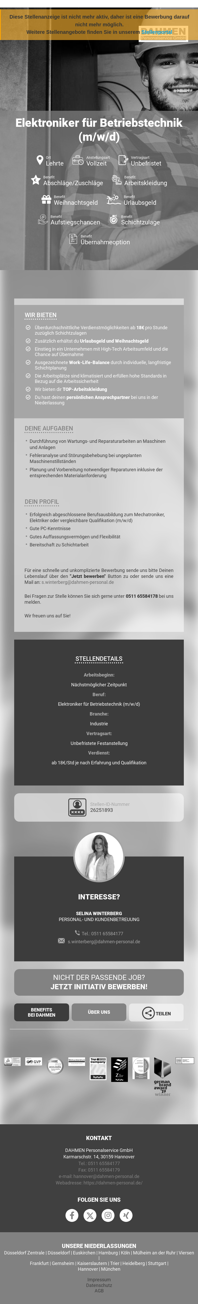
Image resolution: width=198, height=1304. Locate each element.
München (110, 1269)
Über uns (99, 1012)
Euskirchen (84, 1252)
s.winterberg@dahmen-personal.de (78, 582)
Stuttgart (157, 1263)
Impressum (99, 1279)
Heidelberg (133, 1263)
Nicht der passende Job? (99, 982)
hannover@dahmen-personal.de (106, 1176)
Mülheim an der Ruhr (154, 1252)
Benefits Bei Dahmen (41, 1012)
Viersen (186, 1252)
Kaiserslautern (92, 1263)
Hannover (88, 1269)
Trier (114, 1263)
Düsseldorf (59, 1252)
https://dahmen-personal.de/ (113, 1182)
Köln (125, 1252)
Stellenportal (157, 32)
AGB (99, 1290)
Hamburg (108, 1252)
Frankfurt (39, 1263)
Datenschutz (99, 1285)
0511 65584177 (107, 933)
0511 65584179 (104, 1170)
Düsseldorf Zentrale (24, 1252)
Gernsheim (63, 1263)
